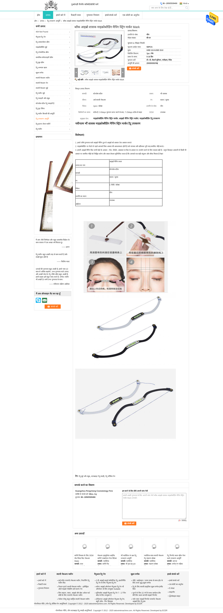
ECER (139, 604)
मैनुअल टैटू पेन (41, 37)
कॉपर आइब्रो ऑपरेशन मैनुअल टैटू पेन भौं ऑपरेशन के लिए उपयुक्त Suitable (110, 588)
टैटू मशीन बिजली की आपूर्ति (45, 114)
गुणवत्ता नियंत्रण (93, 15)
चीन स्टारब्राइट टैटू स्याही (76, 610)
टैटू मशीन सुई (40, 93)
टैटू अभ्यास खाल (41, 68)
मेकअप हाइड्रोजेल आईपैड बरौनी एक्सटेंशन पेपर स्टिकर (107, 556)
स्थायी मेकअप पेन (42, 83)
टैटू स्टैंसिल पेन (110, 476)
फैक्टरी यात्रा (76, 15)
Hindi (185, 3)
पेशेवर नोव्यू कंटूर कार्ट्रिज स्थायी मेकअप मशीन (74, 599)
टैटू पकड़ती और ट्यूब (43, 98)
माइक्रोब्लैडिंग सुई (41, 47)
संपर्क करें (135, 68)
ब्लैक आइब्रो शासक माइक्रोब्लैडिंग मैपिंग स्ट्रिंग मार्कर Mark (104, 80)
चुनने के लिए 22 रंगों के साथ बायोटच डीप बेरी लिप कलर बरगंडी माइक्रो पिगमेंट (147, 594)
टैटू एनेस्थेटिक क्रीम (42, 52)
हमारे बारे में (60, 15)
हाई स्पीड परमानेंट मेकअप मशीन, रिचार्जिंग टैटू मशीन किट (74, 581)
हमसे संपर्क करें (111, 15)
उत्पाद (48, 15)
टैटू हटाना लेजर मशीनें (43, 124)
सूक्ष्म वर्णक (39, 73)
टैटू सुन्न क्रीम (40, 62)
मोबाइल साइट (174, 596)
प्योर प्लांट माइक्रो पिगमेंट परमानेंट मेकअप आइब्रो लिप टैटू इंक (147, 600)
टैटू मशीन (39, 129)
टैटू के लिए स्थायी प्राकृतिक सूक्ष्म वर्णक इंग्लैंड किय (148, 588)
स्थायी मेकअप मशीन (43, 78)
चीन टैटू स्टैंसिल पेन (52, 604)
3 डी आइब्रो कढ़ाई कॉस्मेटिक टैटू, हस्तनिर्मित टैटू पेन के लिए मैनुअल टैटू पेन (111, 581)
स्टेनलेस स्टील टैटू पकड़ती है (45, 103)
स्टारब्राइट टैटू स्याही (97, 476)
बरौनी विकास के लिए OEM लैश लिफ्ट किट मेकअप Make (84, 558)
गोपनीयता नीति (39, 604)
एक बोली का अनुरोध (130, 15)
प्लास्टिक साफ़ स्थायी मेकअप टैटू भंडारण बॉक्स (154, 556)
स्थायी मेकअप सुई (42, 88)
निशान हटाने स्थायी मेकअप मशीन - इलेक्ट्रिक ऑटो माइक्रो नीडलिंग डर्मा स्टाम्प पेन (73, 588)
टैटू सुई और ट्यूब (84, 476)
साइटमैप (172, 592)
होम (38, 15)
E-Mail (171, 588)
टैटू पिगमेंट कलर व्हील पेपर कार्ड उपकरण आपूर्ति (176, 556)
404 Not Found (42, 32)
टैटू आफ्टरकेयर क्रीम (42, 42)
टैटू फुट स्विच (40, 108)
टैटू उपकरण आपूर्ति (53, 21)
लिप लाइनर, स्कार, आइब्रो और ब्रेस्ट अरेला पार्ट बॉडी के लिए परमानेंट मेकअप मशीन (74, 594)
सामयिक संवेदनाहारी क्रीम (44, 57)
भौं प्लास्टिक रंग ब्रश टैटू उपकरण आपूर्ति (128, 556)
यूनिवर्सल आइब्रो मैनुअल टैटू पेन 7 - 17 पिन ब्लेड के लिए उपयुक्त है (111, 594)
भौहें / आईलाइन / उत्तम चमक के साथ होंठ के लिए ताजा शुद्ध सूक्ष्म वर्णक (148, 581)
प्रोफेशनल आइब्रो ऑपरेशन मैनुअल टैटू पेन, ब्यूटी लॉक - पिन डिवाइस (110, 600)
